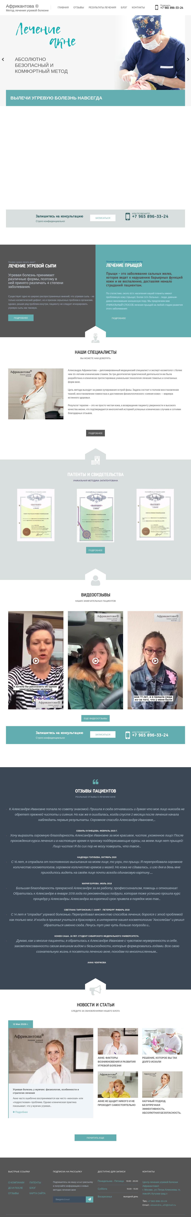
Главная (63, 7)
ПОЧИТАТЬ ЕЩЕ (95, 1130)
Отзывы (78, 7)
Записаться (102, 218)
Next (188, 59)
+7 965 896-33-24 (171, 8)
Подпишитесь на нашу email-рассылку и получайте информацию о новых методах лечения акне (73, 1179)
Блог (124, 7)
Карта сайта (38, 1186)
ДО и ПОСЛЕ (15, 1181)
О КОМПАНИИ (16, 1175)
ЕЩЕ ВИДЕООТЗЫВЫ (95, 711)
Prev (2, 59)
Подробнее (21, 318)
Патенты (35, 1175)
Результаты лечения (102, 7)
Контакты (138, 7)
